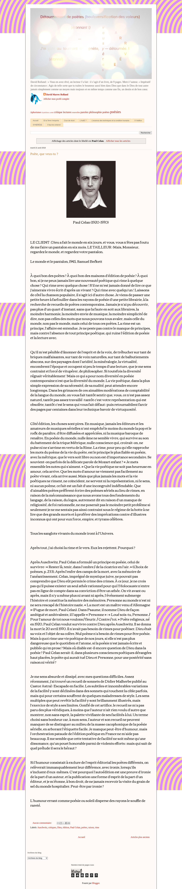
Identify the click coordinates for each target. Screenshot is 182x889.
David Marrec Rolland (57, 94)
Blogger (95, 883)
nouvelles (76, 112)
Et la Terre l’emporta (51, 121)
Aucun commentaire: (42, 823)
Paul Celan (75, 827)
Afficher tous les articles (118, 140)
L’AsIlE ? (83, 121)
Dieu (59, 827)
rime (97, 827)
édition (66, 827)
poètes (106, 112)
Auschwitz (42, 827)
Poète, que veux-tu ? (44, 154)
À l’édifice (138, 121)
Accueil (35, 121)
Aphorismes (35, 112)
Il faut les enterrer (54, 125)
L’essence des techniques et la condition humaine (110, 121)
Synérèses (45, 112)
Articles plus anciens (140, 837)
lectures (67, 112)
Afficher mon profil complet (56, 99)
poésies (115, 112)
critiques (52, 827)
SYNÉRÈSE (37, 125)
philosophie (95, 112)
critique (58, 112)
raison (91, 827)
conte (52, 112)
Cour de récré (69, 121)
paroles (84, 112)
